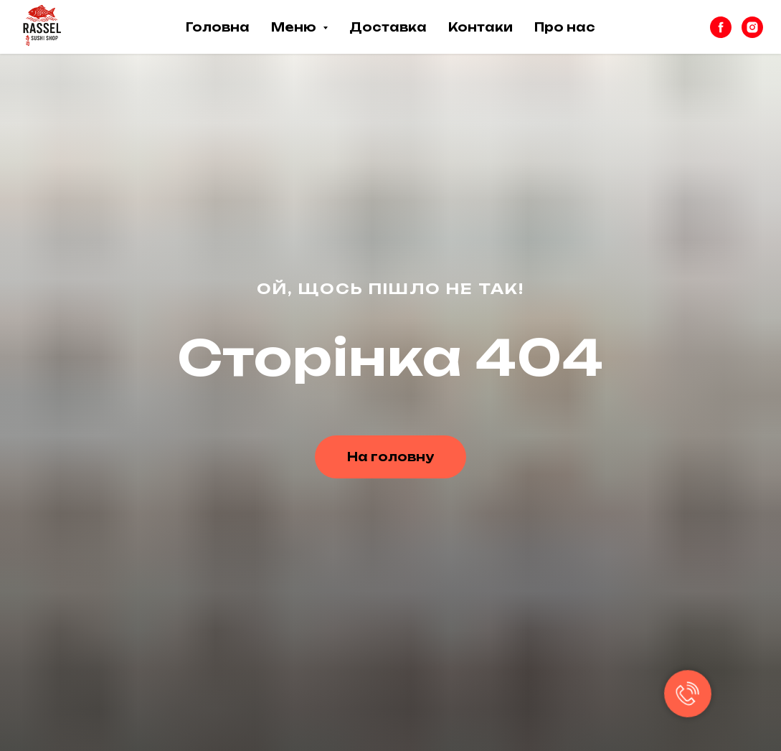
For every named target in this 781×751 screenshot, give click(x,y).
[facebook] (721, 27)
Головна (218, 27)
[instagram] (752, 27)
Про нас (564, 27)
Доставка (388, 27)
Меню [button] (295, 27)
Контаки (480, 27)
